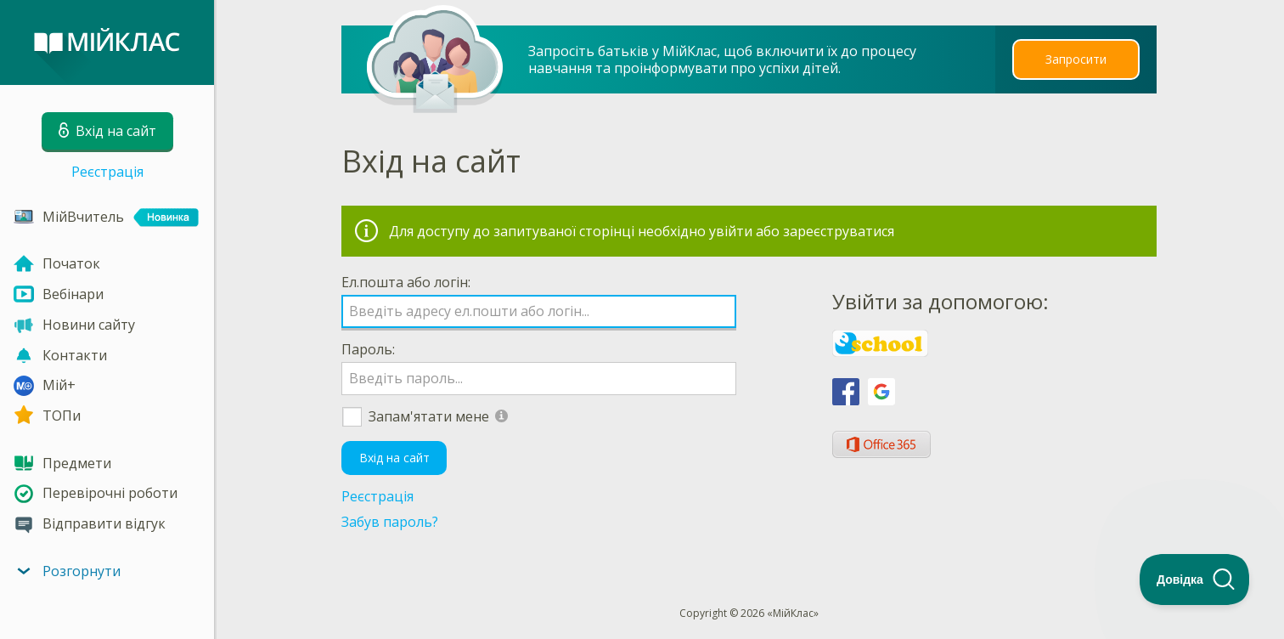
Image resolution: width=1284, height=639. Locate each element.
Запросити (1076, 59)
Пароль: (368, 349)
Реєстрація (107, 171)
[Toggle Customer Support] (1195, 579)
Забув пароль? (389, 521)
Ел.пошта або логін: (405, 282)
